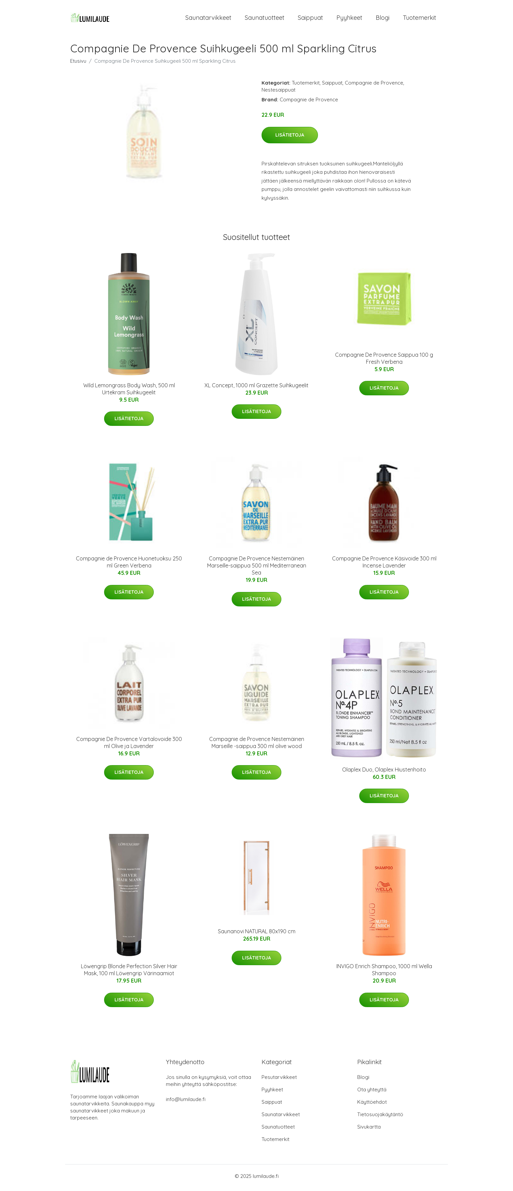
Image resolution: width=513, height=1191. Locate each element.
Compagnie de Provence (374, 86)
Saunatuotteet (264, 19)
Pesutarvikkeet (279, 1080)
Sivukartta (369, 1130)
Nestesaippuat (278, 93)
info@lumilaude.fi (185, 1102)
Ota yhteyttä (371, 1093)
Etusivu (78, 64)
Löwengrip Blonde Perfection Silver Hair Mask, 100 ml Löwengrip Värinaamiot (129, 973)
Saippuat (310, 19)
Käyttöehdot (372, 1105)
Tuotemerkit (419, 19)
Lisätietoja (289, 138)
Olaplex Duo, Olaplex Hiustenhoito (384, 773)
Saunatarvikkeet (208, 19)
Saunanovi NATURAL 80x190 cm (256, 934)
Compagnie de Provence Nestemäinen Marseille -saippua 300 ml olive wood (256, 746)
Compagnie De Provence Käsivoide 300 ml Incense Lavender (384, 565)
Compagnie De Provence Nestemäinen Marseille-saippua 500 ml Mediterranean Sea (256, 568)
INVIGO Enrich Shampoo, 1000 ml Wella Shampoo (384, 973)
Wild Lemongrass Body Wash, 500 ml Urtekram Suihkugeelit (129, 392)
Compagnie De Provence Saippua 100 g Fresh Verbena (384, 361)
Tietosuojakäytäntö (380, 1117)
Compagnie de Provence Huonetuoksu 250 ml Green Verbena (129, 565)
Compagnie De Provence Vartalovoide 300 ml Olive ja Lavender (129, 746)
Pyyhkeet (349, 19)
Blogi (382, 19)
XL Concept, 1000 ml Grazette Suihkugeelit (256, 388)
